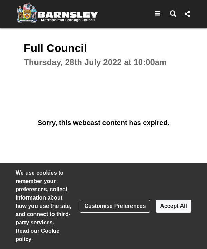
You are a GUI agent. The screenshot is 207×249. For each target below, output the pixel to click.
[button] (158, 13)
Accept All (173, 206)
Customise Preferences (115, 206)
